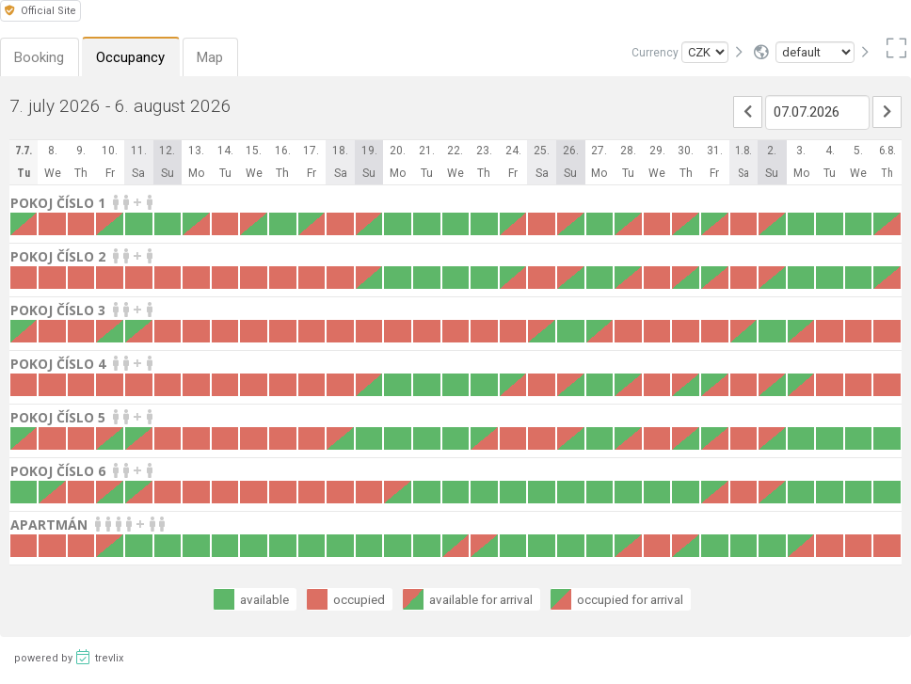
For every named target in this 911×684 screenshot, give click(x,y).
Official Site (40, 11)
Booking (40, 57)
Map (213, 57)
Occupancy (132, 57)
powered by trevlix (68, 656)
